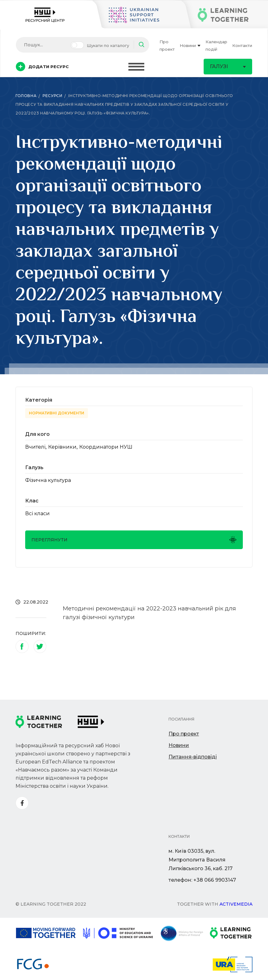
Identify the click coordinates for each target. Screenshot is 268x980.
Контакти (242, 45)
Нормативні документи (56, 413)
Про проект (167, 45)
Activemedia (235, 904)
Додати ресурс (42, 66)
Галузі (228, 66)
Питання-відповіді (193, 757)
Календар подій (216, 45)
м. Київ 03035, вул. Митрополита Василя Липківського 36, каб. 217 (201, 859)
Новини (190, 45)
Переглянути (134, 540)
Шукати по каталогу (108, 45)
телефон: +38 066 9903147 (202, 880)
